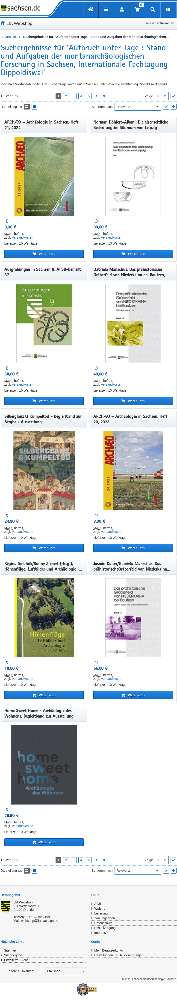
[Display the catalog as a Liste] (34, 107)
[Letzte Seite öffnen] (104, 96)
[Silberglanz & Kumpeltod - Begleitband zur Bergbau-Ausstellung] (44, 470)
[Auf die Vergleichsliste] (7, 221)
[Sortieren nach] (138, 107)
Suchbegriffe (13, 955)
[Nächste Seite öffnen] (96, 96)
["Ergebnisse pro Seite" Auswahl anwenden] (173, 96)
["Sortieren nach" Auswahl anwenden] (166, 107)
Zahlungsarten (104, 918)
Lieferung (101, 913)
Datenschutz (103, 923)
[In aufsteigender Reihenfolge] (174, 107)
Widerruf (100, 908)
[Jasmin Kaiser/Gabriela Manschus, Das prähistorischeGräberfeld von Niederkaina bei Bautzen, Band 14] (133, 618)
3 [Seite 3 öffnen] (74, 96)
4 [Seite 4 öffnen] (81, 96)
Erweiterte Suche (16, 960)
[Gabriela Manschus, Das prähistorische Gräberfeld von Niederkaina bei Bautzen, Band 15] (133, 323)
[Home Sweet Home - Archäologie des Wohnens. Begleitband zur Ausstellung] (44, 765)
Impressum (102, 933)
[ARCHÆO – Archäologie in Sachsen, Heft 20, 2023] (133, 470)
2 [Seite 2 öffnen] (66, 96)
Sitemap (10, 950)
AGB (97, 904)
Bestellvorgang (105, 928)
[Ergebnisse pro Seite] (162, 96)
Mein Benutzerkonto (108, 950)
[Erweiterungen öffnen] (168, 10)
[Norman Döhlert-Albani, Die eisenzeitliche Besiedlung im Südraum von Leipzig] (133, 176)
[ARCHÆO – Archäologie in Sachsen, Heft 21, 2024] (44, 176)
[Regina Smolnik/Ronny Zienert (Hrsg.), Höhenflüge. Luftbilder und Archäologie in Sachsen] (44, 618)
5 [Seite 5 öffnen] (89, 96)
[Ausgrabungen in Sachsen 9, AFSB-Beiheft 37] (44, 323)
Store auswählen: (21, 971)
